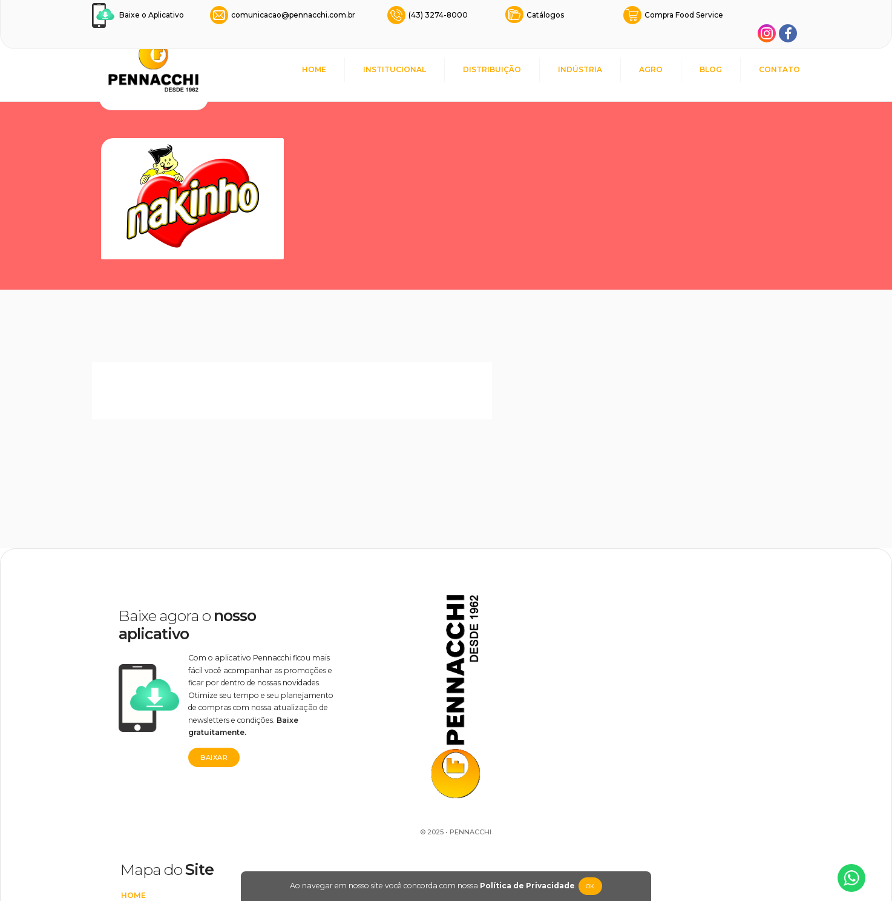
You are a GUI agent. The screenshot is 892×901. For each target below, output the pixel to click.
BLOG (711, 69)
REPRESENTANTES (512, 674)
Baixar (198, 740)
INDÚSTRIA (580, 69)
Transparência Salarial (528, 823)
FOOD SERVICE (504, 695)
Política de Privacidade (522, 885)
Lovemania (657, 644)
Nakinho (653, 686)
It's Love (652, 665)
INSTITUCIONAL (394, 69)
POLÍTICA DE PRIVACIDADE (528, 801)
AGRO (651, 69)
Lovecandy (658, 708)
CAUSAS (491, 632)
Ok (585, 886)
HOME (314, 69)
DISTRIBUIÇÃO (492, 69)
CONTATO (779, 69)
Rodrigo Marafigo (413, 850)
